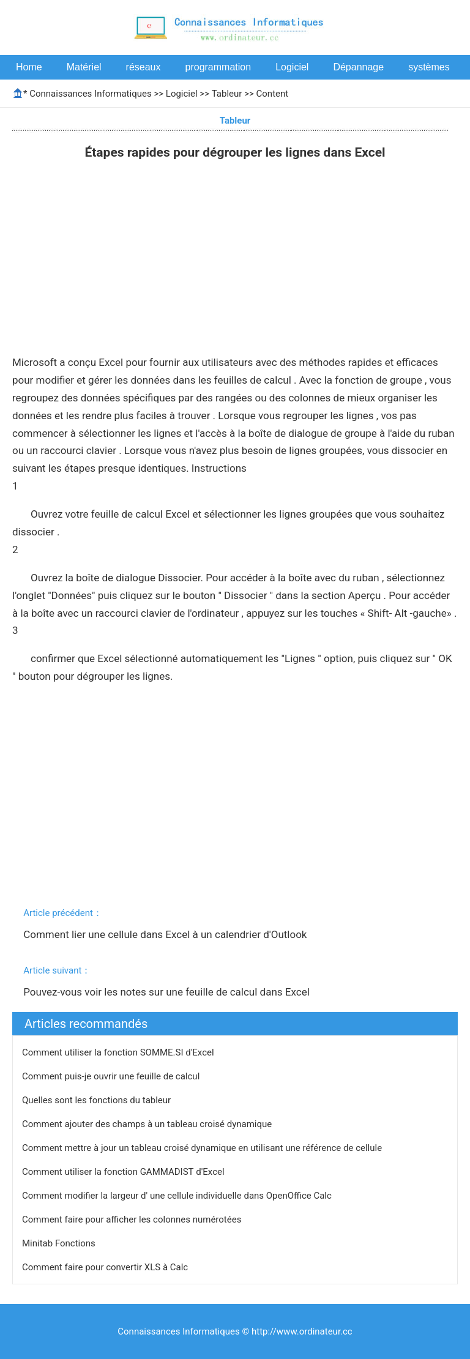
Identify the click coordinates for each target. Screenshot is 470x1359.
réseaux (143, 67)
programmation (218, 67)
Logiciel (291, 67)
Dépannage (358, 67)
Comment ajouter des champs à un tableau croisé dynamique (148, 1124)
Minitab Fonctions (60, 1243)
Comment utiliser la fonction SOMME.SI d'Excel (119, 1052)
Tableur (227, 93)
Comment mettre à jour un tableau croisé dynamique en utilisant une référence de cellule (203, 1147)
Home (29, 67)
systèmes (429, 67)
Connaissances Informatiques (90, 93)
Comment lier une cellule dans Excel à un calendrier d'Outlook (166, 934)
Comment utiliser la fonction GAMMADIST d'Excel (124, 1171)
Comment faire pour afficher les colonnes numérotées (133, 1219)
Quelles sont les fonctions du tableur (97, 1100)
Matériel (84, 67)
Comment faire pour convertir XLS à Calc (106, 1267)
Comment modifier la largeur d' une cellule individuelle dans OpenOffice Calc (178, 1195)
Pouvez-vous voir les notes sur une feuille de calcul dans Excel (167, 992)
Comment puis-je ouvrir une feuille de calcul (112, 1076)
